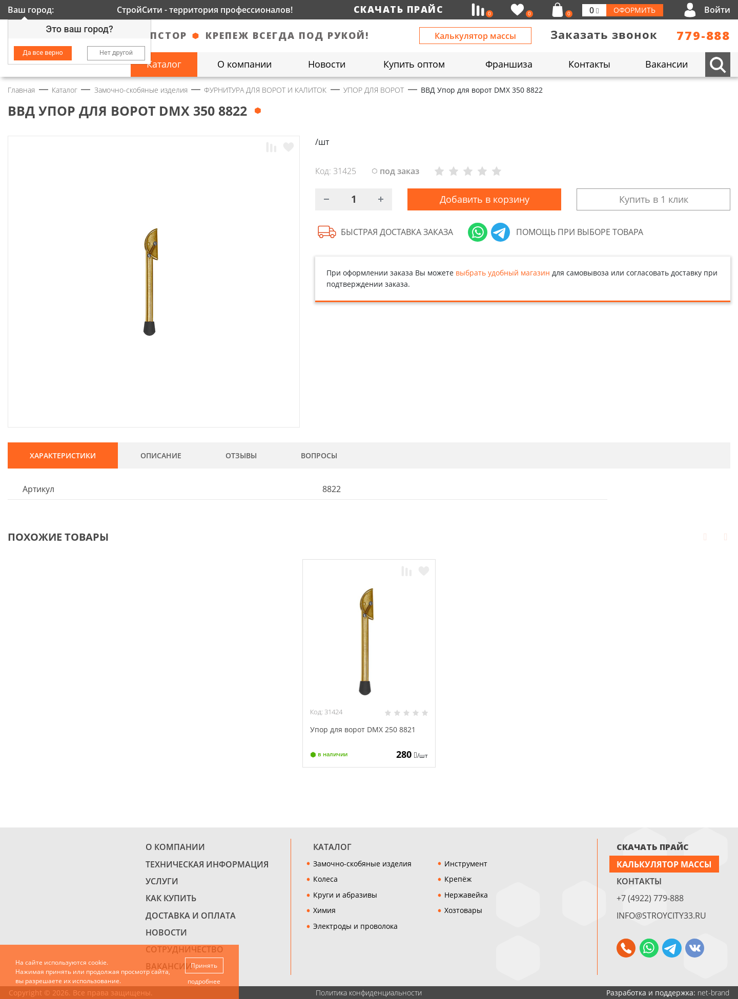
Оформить (634, 10)
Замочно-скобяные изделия (362, 863)
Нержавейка (466, 895)
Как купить (171, 898)
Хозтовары (463, 910)
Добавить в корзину (484, 200)
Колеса (325, 879)
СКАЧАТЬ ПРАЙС (653, 847)
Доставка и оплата (191, 915)
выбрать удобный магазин (503, 274)
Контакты (639, 881)
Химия (324, 910)
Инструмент (465, 863)
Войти (717, 9)
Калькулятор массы (475, 35)
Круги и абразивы (345, 895)
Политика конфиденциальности (369, 992)
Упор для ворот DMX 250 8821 (363, 729)
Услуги (162, 881)
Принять (204, 965)
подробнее (204, 981)
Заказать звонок (604, 34)
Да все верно (43, 52)
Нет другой (116, 52)
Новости (166, 932)
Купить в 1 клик (653, 200)
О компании (175, 847)
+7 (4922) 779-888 (650, 898)
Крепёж (457, 879)
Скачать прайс (399, 9)
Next (725, 536)
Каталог (332, 847)
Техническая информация (207, 864)
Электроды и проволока (355, 926)
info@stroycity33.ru (661, 915)
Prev (705, 536)
